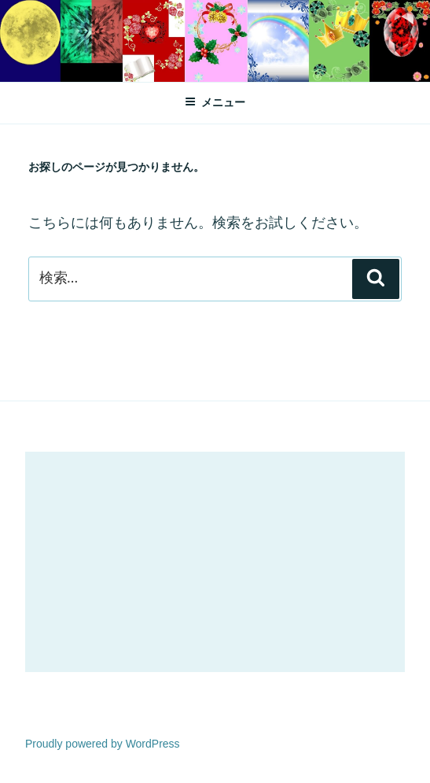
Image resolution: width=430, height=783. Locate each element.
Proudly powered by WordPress (102, 743)
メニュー (215, 102)
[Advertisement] (215, 562)
